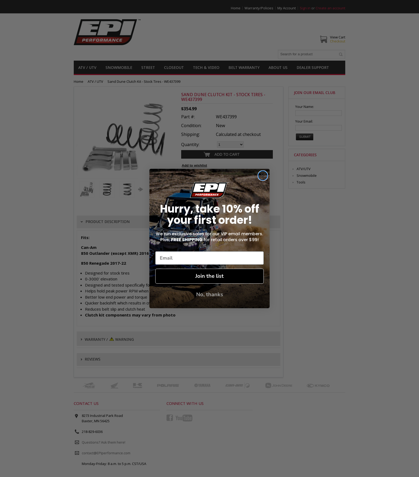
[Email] (209, 258)
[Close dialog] (262, 175)
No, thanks (209, 294)
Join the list (209, 276)
